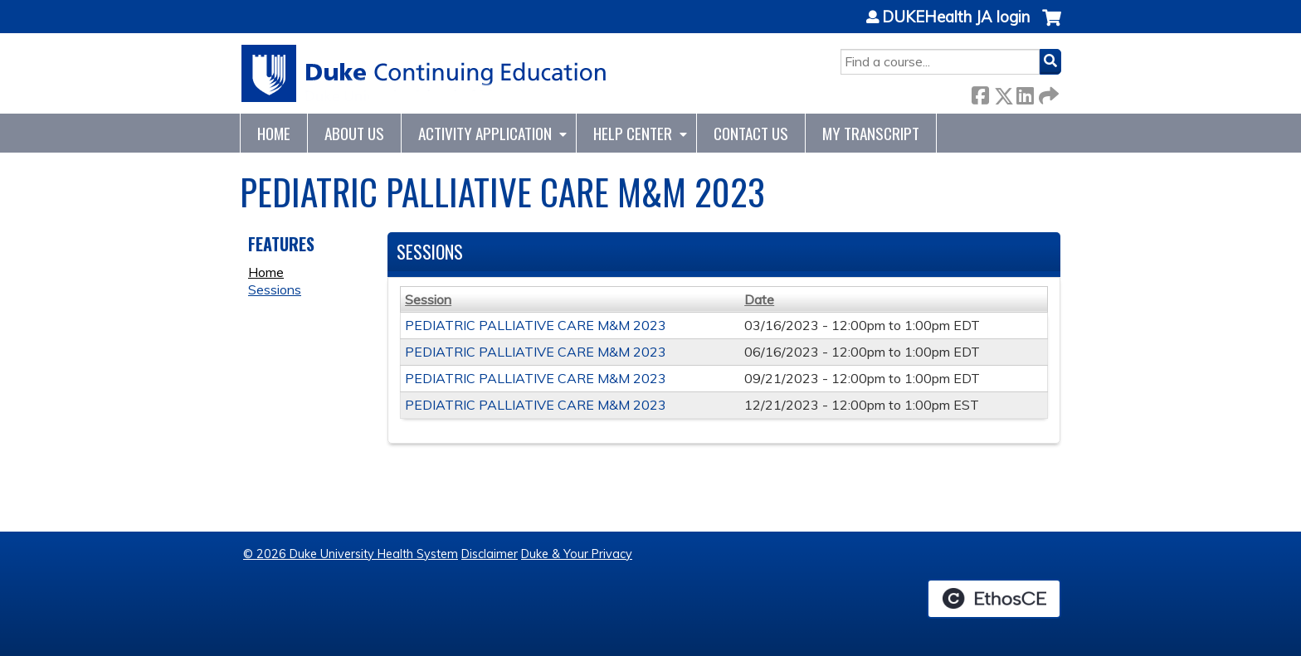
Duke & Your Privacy (576, 554)
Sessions (274, 289)
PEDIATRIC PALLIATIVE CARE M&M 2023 (535, 325)
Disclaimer (489, 554)
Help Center (632, 133)
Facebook (980, 92)
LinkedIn (1024, 92)
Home (273, 133)
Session (428, 299)
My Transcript (870, 133)
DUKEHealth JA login (956, 17)
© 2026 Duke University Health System (350, 554)
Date (759, 299)
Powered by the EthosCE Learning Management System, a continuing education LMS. (994, 599)
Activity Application (485, 133)
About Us (354, 133)
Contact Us (751, 133)
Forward (1047, 92)
